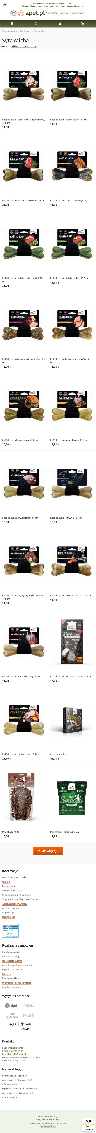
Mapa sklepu (8, 912)
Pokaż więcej (47, 851)
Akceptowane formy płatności (17, 965)
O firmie (6, 882)
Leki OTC (6, 974)
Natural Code (8, 917)
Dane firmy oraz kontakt (14, 877)
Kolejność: (5, 46)
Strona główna (9, 31)
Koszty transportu (11, 952)
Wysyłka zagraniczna (12, 969)
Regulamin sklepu (10, 978)
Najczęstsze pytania (12, 961)
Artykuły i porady (10, 908)
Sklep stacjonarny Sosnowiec (16, 895)
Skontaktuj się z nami (14, 1060)
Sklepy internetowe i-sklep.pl (48, 1117)
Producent (25, 31)
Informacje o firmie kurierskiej (16, 983)
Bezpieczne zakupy (11, 956)
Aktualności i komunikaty (14, 904)
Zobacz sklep (10, 1084)
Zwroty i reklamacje (12, 987)
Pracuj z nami (8, 886)
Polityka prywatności (12, 890)
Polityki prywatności (48, 1126)
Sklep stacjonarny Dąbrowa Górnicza (20, 899)
